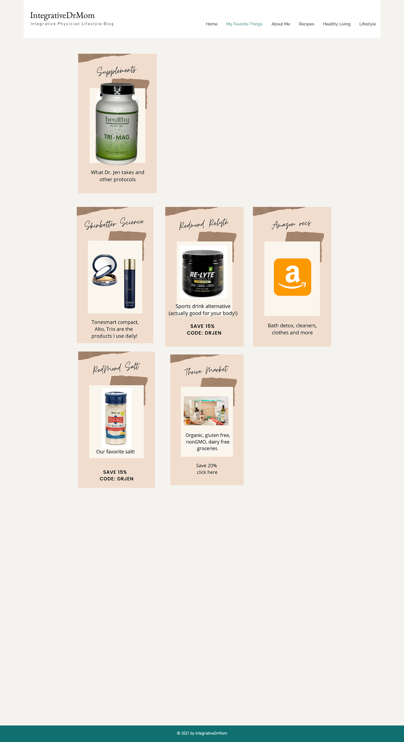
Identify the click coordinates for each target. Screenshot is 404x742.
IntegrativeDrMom (62, 15)
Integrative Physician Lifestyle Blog (72, 24)
